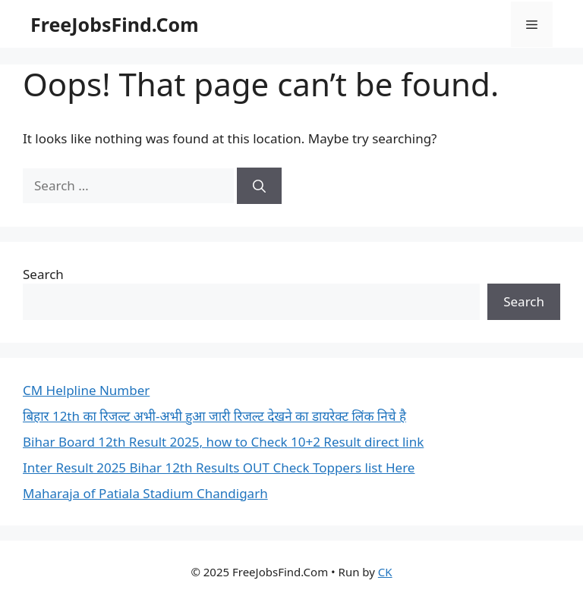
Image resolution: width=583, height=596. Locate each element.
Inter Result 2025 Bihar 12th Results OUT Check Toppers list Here (218, 467)
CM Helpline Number (86, 390)
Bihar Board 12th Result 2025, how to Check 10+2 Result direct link (223, 441)
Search (43, 274)
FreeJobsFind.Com (114, 24)
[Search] (259, 186)
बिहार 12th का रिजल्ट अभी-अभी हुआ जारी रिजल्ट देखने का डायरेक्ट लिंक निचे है (214, 416)
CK (385, 571)
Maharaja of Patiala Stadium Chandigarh (145, 493)
